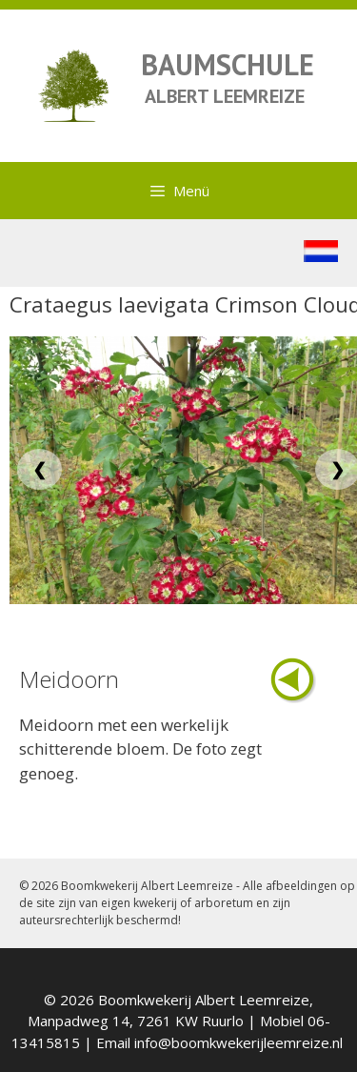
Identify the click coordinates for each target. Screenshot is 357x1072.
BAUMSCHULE (227, 64)
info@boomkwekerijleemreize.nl (238, 1042)
